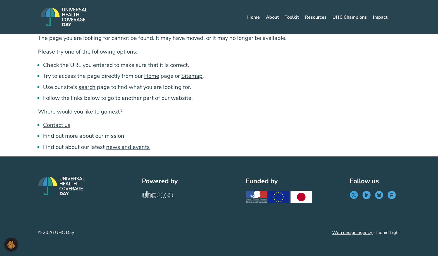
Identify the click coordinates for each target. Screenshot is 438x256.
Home (151, 76)
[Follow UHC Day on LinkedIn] (367, 195)
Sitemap (192, 76)
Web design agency (352, 233)
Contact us (56, 125)
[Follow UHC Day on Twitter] (355, 195)
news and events (128, 147)
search (87, 87)
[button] (11, 244)
